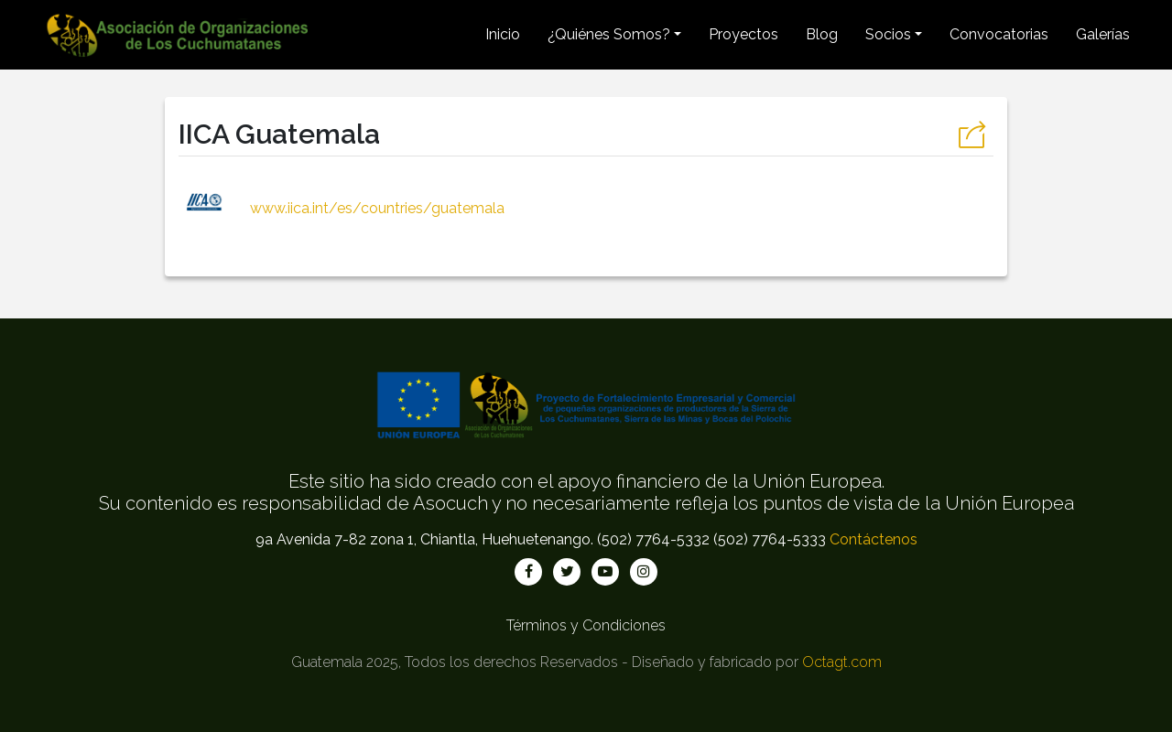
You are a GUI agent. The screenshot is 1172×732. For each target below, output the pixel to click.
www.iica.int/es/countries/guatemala (342, 208)
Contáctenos (873, 539)
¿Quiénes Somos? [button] (609, 34)
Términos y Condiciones (586, 625)
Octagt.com (842, 662)
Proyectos (743, 34)
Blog (822, 34)
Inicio (502, 34)
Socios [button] (888, 34)
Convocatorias (999, 34)
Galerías (1103, 34)
